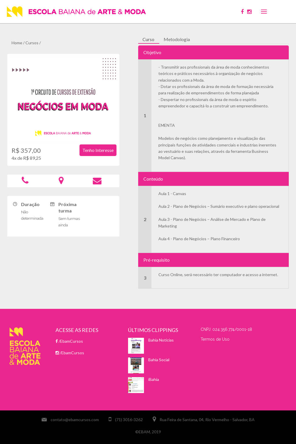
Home (17, 42)
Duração (30, 204)
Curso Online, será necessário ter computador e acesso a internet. (218, 274)
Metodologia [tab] (177, 39)
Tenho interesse (98, 150)
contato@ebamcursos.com (75, 419)
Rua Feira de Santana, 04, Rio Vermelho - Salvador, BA (207, 419)
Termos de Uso (215, 339)
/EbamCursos (69, 341)
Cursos (31, 42)
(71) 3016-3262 (129, 419)
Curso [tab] (148, 39)
